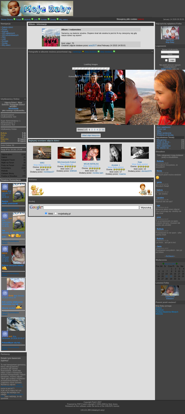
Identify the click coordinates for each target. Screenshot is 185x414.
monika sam (97, 173)
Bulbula (4, 133)
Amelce (159, 308)
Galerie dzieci (7, 27)
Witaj (159, 131)
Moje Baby (170, 42)
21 (166, 276)
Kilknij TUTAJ (166, 69)
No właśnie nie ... (164, 148)
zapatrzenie (170, 297)
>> (103, 130)
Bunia (3, 135)
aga (158, 206)
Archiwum (170, 256)
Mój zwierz (63, 20)
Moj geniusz (162, 140)
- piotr (94, 75)
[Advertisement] (13, 73)
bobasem (170, 299)
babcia (4, 191)
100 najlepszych (8, 33)
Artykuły (27, 20)
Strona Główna (7, 20)
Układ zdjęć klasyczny (91, 135)
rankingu (78, 52)
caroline (160, 198)
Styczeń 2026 (170, 264)
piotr (2, 137)
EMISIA (73, 171)
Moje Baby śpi (66, 164)
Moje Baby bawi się (42, 165)
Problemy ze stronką (165, 135)
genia (3, 141)
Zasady (53, 20)
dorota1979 (146, 171)
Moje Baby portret (91, 166)
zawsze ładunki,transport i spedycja (12, 386)
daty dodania (92, 52)
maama (122, 174)
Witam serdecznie (164, 133)
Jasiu (159, 246)
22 (171, 276)
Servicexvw (13, 109)
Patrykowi (160, 310)
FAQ (4, 37)
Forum (18, 20)
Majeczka (4, 139)
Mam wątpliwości (164, 127)
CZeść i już (161, 129)
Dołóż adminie (162, 144)
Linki (36, 20)
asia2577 (93, 45)
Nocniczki (170, 40)
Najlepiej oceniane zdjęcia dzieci (44, 141)
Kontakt (44, 20)
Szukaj (4, 43)
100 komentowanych (10, 35)
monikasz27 (49, 172)
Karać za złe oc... (164, 142)
